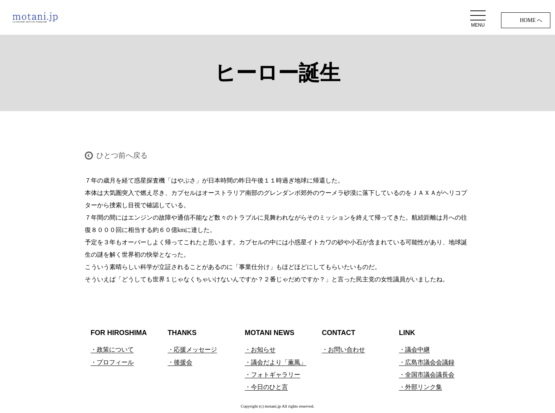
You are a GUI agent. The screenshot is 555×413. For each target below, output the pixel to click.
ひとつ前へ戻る (122, 155)
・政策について (112, 349)
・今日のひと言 (266, 387)
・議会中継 (414, 349)
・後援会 (180, 362)
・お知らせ (260, 349)
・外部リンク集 (420, 387)
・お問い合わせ (343, 349)
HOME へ (531, 20)
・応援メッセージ (192, 349)
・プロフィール (112, 362)
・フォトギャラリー (272, 374)
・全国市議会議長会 (426, 374)
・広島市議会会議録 (426, 362)
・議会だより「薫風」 (275, 362)
